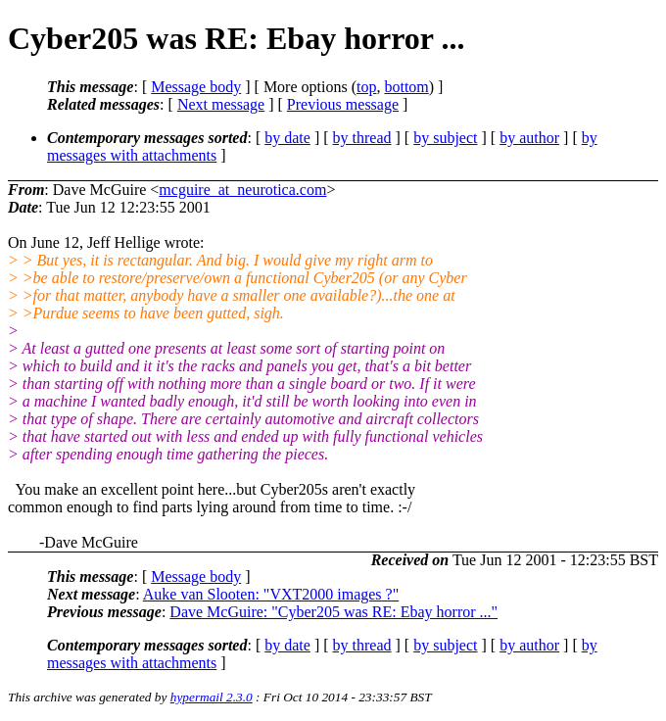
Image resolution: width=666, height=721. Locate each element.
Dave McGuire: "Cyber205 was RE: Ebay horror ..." (333, 611)
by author (529, 137)
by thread (362, 137)
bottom (406, 86)
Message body (196, 86)
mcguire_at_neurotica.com (242, 189)
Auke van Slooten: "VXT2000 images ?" (271, 594)
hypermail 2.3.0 (211, 697)
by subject (445, 137)
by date (287, 137)
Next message (220, 104)
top (366, 86)
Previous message (343, 104)
